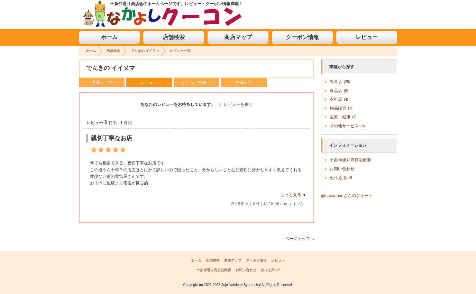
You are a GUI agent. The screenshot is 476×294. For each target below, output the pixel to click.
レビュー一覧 (180, 51)
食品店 (339, 90)
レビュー (367, 37)
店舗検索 (174, 37)
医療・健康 (343, 116)
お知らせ (244, 82)
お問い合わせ (342, 168)
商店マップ (238, 37)
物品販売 (341, 108)
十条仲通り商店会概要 (350, 160)
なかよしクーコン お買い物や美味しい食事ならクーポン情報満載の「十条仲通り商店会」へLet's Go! (163, 13)
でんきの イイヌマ (145, 51)
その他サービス (347, 125)
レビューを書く (196, 82)
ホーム (109, 37)
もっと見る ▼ (293, 194)
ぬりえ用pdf (341, 177)
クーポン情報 (302, 37)
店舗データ (101, 82)
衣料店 (339, 99)
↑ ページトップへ (298, 238)
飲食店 (340, 81)
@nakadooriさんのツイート (347, 195)
